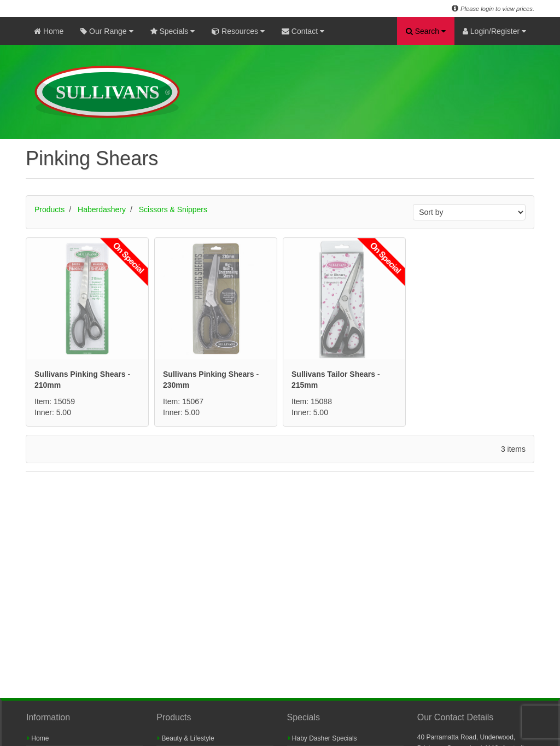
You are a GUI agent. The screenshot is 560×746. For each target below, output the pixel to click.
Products (49, 209)
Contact (303, 31)
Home (48, 31)
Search (426, 31)
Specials (172, 31)
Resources (238, 31)
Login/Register (494, 31)
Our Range (106, 31)
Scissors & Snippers (173, 209)
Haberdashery (102, 209)
